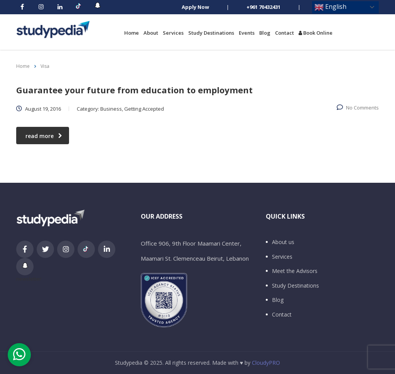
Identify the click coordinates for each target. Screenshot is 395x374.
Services (173, 32)
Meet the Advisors (294, 271)
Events (247, 32)
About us (283, 242)
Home (131, 32)
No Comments (358, 107)
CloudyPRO (266, 362)
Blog (264, 32)
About (150, 32)
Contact (284, 32)
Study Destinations (211, 32)
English (330, 7)
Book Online (316, 32)
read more (43, 136)
